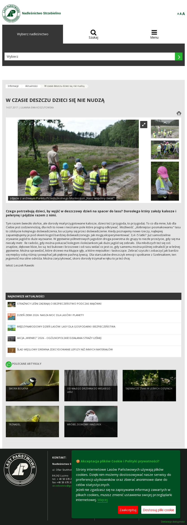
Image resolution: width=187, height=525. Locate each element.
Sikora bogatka (18, 392)
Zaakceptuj (128, 509)
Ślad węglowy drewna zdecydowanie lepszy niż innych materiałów (65, 349)
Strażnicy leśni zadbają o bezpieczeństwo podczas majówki (59, 303)
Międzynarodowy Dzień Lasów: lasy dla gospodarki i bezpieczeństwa (66, 326)
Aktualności (31, 86)
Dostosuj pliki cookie (158, 509)
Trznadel (14, 428)
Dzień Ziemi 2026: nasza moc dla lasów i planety (50, 315)
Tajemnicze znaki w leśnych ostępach (149, 392)
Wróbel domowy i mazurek (84, 428)
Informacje (13, 86)
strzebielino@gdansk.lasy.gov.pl (71, 485)
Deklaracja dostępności (173, 522)
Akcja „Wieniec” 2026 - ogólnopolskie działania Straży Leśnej (59, 338)
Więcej (103, 499)
